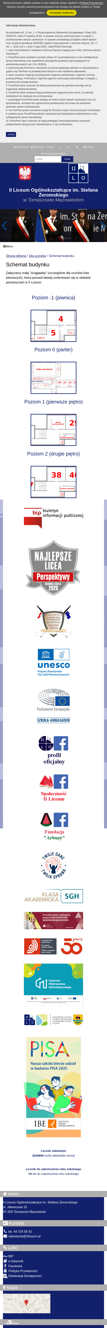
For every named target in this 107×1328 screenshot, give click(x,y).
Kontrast (88, 147)
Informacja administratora (53, 154)
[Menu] (53, 246)
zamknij (11, 134)
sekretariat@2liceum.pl (21, 1236)
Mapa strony (37, 147)
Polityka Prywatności (20, 1271)
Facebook (12, 1266)
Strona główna (21, 147)
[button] (102, 225)
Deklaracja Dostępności (22, 1276)
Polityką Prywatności (91, 2)
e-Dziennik (13, 1261)
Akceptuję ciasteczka (61, 12)
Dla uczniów (37, 256)
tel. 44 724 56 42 (17, 1231)
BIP (8, 1256)
